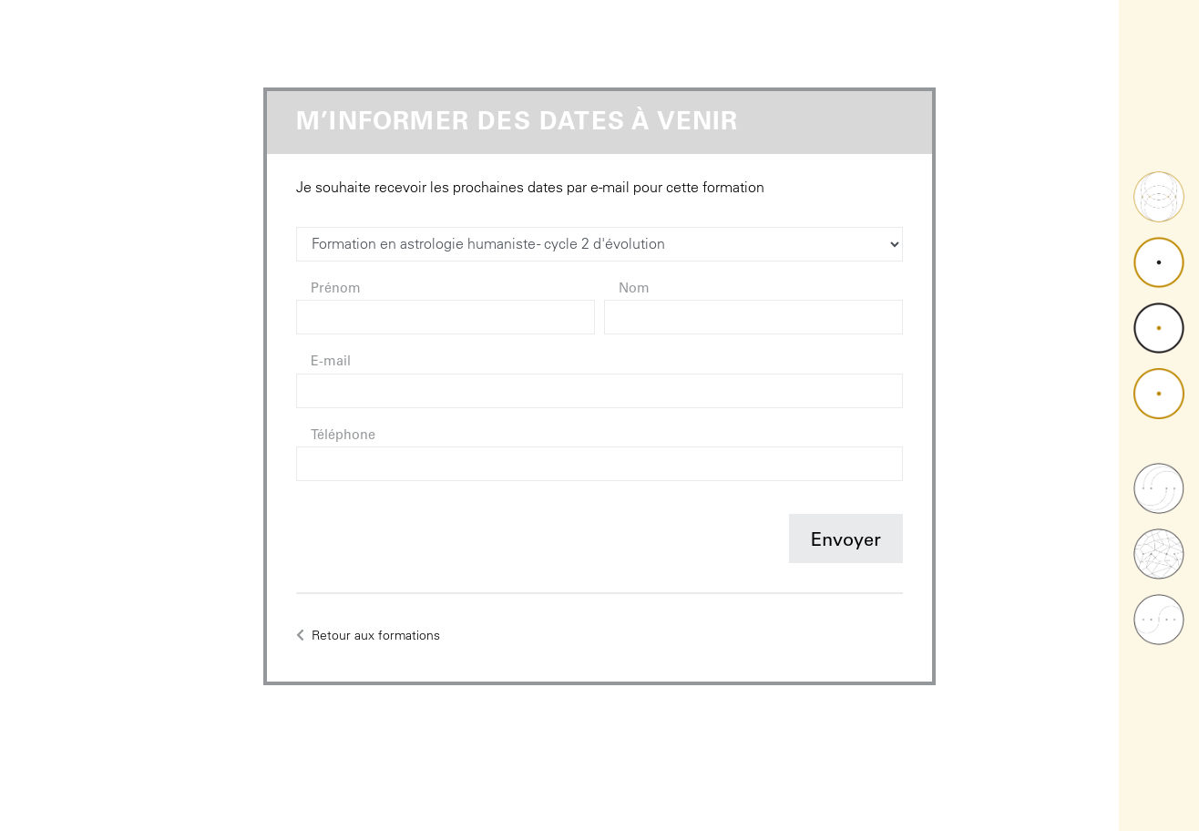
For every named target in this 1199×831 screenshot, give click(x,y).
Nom (634, 289)
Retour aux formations (368, 635)
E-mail (331, 362)
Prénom (336, 289)
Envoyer (846, 542)
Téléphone (343, 436)
